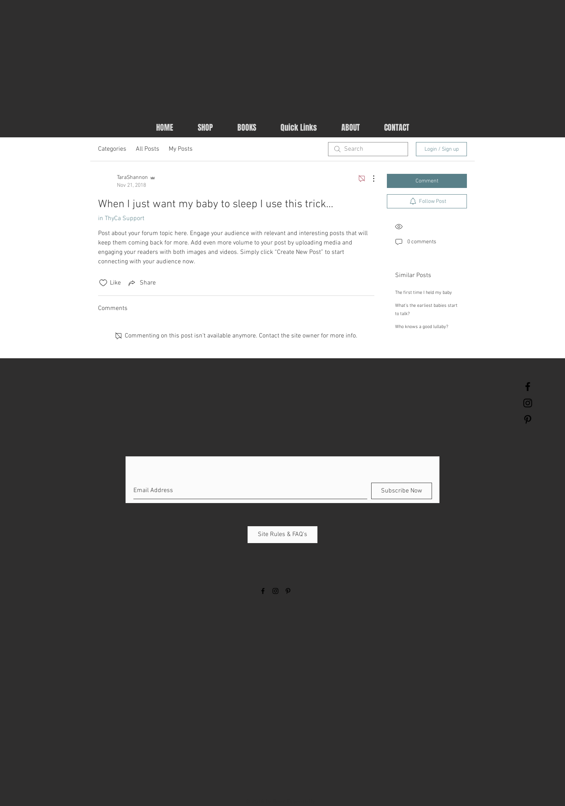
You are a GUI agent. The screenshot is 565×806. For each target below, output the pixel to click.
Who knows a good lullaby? (421, 327)
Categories (112, 149)
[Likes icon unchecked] (103, 283)
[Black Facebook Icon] (528, 386)
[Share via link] (141, 283)
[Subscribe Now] (401, 491)
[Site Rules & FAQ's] (282, 534)
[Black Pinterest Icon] (528, 419)
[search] (368, 149)
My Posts (181, 149)
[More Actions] (369, 178)
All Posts (147, 149)
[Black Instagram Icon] (528, 403)
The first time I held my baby (423, 292)
